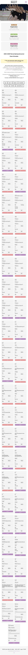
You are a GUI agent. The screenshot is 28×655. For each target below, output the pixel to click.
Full (7, 107)
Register (8, 149)
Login (14, 652)
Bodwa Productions (17, 650)
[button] (26, 2)
